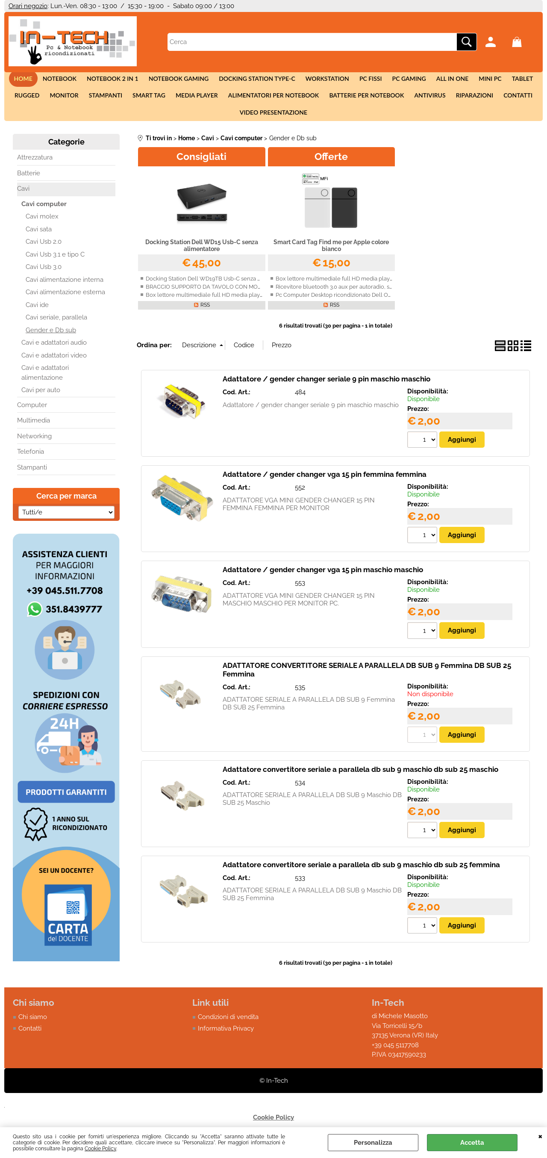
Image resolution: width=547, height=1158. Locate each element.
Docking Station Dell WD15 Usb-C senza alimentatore (201, 256)
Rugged (34, 100)
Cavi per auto (40, 401)
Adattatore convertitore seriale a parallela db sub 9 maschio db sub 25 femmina (361, 875)
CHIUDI (540, 1135)
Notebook (66, 80)
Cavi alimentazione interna (64, 290)
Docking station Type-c (259, 80)
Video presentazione (273, 121)
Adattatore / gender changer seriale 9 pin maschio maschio (326, 389)
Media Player (197, 100)
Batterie (28, 183)
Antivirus (425, 100)
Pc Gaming (405, 80)
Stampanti (109, 100)
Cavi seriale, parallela (56, 328)
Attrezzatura (35, 168)
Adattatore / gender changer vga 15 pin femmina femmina (324, 485)
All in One (447, 80)
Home (32, 80)
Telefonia (30, 462)
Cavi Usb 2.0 (44, 252)
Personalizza (373, 1142)
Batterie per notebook (363, 100)
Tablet (513, 80)
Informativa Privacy (226, 1039)
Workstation (327, 80)
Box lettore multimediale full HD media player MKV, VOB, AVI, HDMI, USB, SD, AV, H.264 (258, 305)
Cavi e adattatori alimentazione (45, 383)
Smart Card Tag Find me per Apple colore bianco (331, 256)
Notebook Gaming (182, 80)
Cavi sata (39, 239)
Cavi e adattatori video (54, 365)
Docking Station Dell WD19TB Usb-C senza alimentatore (218, 289)
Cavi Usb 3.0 (44, 277)
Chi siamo (32, 1028)
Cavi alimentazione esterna (65, 303)
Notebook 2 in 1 (118, 80)
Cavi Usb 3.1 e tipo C (55, 265)
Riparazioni (468, 100)
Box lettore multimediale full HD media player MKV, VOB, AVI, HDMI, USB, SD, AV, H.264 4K (392, 289)
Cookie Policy (100, 1149)
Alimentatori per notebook (272, 100)
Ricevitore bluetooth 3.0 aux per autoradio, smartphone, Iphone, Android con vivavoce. (387, 297)
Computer (32, 415)
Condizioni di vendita (228, 1028)
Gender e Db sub (51, 340)
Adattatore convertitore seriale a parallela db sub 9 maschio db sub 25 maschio (360, 780)
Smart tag (151, 100)
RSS (205, 315)
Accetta (472, 1142)
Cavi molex (42, 227)
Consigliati (201, 166)
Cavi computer (44, 214)
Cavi (23, 199)
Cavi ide (37, 315)
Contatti (510, 100)
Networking (34, 446)
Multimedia (33, 431)
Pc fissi (369, 80)
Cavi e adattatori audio (54, 353)
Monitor (70, 100)
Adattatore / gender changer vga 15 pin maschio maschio (323, 580)
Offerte (331, 166)
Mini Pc (483, 80)
